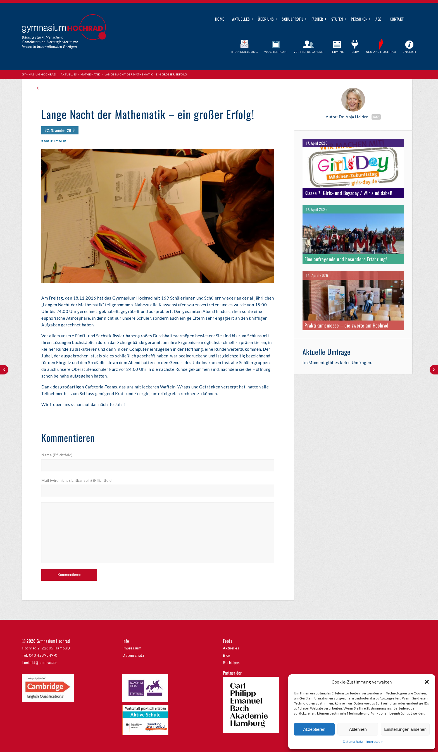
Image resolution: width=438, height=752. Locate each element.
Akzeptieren (314, 729)
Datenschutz (353, 741)
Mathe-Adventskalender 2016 (4, 369)
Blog (226, 655)
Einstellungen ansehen (405, 729)
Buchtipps (231, 662)
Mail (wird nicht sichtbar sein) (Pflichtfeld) (77, 480)
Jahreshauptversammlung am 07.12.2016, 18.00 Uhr (434, 369)
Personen (359, 19)
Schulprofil (292, 19)
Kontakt (397, 19)
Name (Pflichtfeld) (56, 455)
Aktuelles (241, 19)
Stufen (337, 19)
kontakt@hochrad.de (39, 662)
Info (376, 117)
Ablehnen (357, 729)
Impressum (374, 741)
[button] (427, 682)
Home (219, 19)
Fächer (317, 19)
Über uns (266, 19)
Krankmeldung (244, 51)
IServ (355, 51)
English (409, 51)
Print (53, 88)
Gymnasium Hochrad (39, 74)
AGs (378, 19)
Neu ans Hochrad (381, 51)
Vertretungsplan (309, 51)
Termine (337, 51)
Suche (412, 19)
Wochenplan (275, 51)
